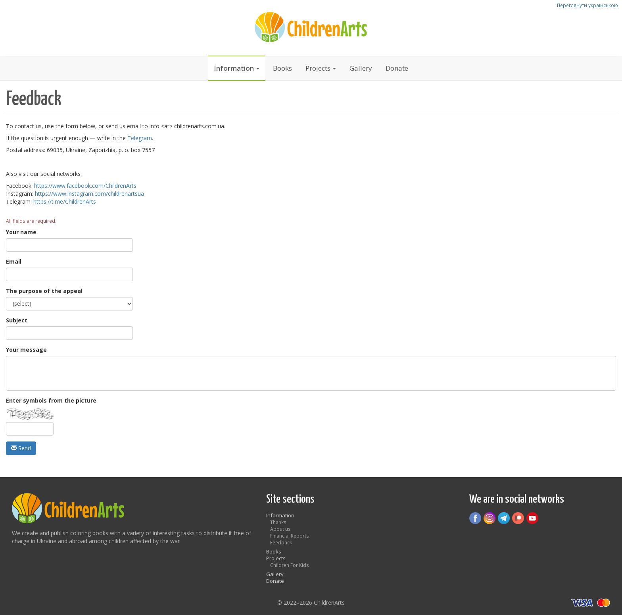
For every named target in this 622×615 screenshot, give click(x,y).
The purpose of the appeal (44, 291)
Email (13, 261)
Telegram (139, 138)
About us (280, 529)
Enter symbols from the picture (51, 400)
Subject (16, 320)
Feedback (281, 542)
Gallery (360, 68)
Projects (320, 68)
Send (21, 448)
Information (236, 68)
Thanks (278, 522)
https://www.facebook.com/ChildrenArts (85, 185)
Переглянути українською (587, 5)
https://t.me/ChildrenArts (64, 201)
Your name (21, 232)
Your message (26, 349)
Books (282, 68)
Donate (397, 68)
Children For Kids (289, 565)
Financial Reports (289, 535)
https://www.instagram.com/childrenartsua (89, 193)
